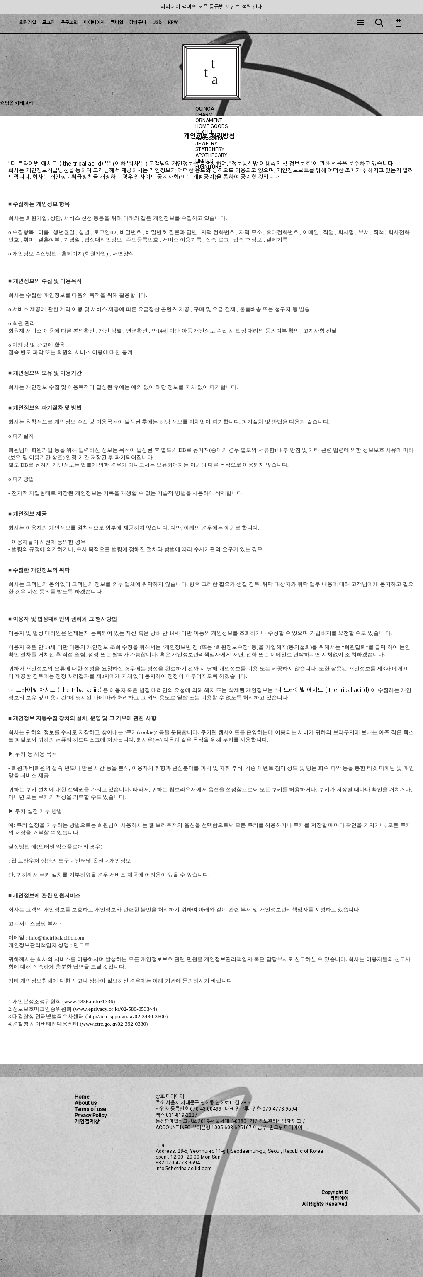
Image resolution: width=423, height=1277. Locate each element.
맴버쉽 (117, 22)
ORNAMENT (208, 120)
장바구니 (137, 22)
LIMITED (204, 161)
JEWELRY (206, 144)
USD (157, 22)
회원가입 (27, 22)
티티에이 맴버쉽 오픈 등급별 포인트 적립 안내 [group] (211, 7)
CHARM (204, 115)
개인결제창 (87, 1121)
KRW (173, 22)
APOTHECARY (211, 155)
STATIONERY (209, 149)
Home (82, 1097)
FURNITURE (208, 167)
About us (86, 1103)
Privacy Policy (91, 1115)
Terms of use (90, 1109)
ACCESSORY (209, 138)
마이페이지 (94, 22)
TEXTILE (204, 132)
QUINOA (204, 109)
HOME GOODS (211, 126)
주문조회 (69, 22)
